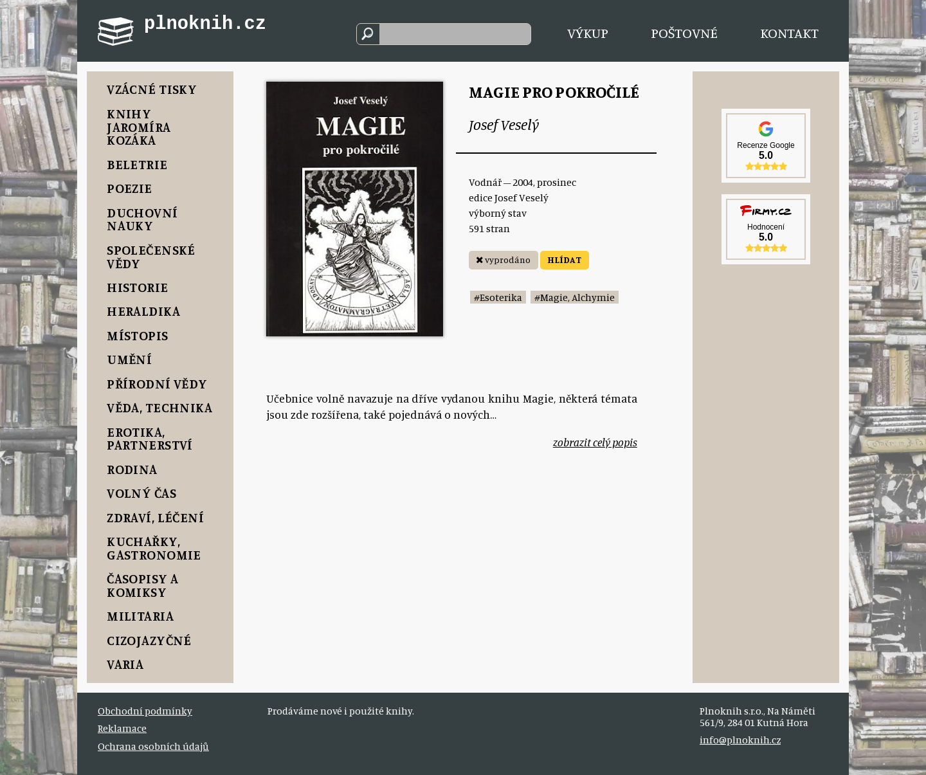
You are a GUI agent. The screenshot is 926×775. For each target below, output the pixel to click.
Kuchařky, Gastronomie (154, 548)
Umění (129, 359)
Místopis (137, 335)
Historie (137, 287)
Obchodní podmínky (145, 710)
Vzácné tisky (152, 89)
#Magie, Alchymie (574, 297)
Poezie (129, 188)
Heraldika (143, 311)
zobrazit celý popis (595, 442)
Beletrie (137, 164)
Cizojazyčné (149, 640)
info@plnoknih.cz (740, 739)
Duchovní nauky (142, 219)
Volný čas (141, 493)
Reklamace (122, 728)
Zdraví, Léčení (155, 517)
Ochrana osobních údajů (153, 746)
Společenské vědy (151, 256)
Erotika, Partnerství (150, 438)
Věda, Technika (159, 407)
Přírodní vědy (157, 384)
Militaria (140, 616)
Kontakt (789, 32)
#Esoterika (498, 297)
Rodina (132, 469)
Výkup (587, 32)
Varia (125, 664)
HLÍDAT (564, 259)
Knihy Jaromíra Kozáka (138, 127)
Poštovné (684, 32)
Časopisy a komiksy (142, 585)
